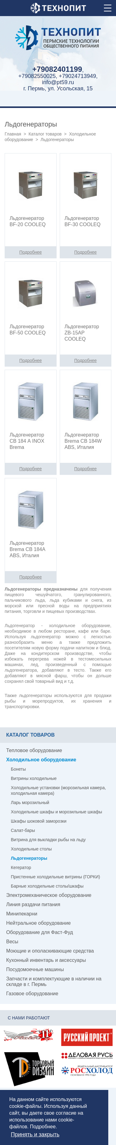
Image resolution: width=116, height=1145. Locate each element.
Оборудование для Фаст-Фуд (39, 932)
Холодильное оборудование (41, 759)
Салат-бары (23, 830)
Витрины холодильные (34, 778)
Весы (12, 941)
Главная (13, 133)
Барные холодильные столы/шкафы (47, 886)
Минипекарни (21, 913)
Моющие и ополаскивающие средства (50, 950)
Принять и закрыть (35, 1134)
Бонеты (18, 769)
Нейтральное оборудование (38, 923)
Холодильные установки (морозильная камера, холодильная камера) (58, 790)
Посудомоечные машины (35, 969)
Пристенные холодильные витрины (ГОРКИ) (55, 876)
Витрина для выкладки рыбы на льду (48, 839)
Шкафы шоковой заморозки (39, 821)
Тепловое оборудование (34, 750)
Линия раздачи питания (33, 904)
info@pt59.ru (58, 82)
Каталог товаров (45, 133)
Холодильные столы (31, 848)
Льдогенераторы (29, 858)
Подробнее (43, 1126)
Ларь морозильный (30, 802)
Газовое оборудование (32, 993)
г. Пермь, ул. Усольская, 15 (57, 88)
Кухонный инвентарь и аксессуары (46, 960)
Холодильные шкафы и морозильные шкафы (56, 811)
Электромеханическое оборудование (48, 895)
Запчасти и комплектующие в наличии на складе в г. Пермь (53, 981)
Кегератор (21, 867)
